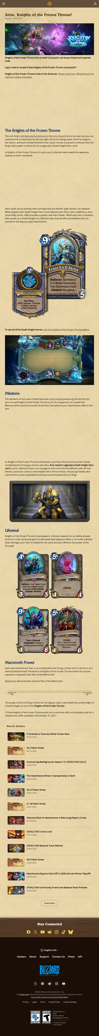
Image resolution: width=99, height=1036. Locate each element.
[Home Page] (49, 4)
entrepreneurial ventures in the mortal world (43, 136)
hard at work (56, 399)
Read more (10, 681)
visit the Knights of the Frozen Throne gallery (66, 329)
